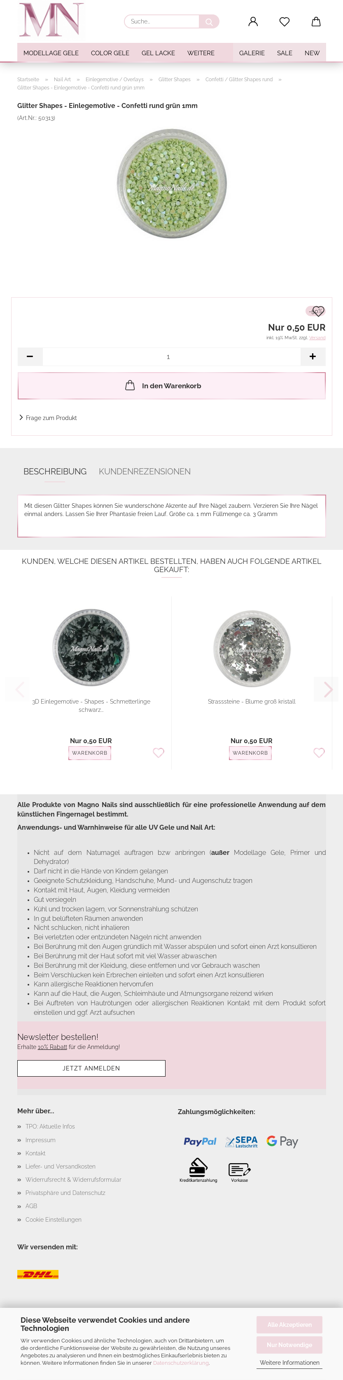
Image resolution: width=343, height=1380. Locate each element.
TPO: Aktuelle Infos (50, 1126)
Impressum (41, 1140)
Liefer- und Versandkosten (61, 1166)
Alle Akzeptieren (290, 1324)
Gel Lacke (158, 53)
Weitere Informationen (290, 1362)
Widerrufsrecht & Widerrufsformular (73, 1179)
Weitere (201, 53)
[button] (253, 21)
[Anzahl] (171, 356)
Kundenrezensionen (145, 471)
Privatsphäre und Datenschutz (65, 1193)
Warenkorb (89, 753)
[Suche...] (209, 21)
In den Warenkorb (162, 385)
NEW (312, 53)
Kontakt (35, 1153)
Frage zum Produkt (51, 418)
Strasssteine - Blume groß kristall (252, 701)
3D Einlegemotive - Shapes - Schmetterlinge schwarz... (91, 705)
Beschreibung (54, 471)
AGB (31, 1206)
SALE (284, 53)
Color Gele (110, 53)
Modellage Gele (51, 53)
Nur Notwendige (289, 1345)
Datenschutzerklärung (181, 1363)
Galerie (252, 53)
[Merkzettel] (285, 21)
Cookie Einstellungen (54, 1219)
